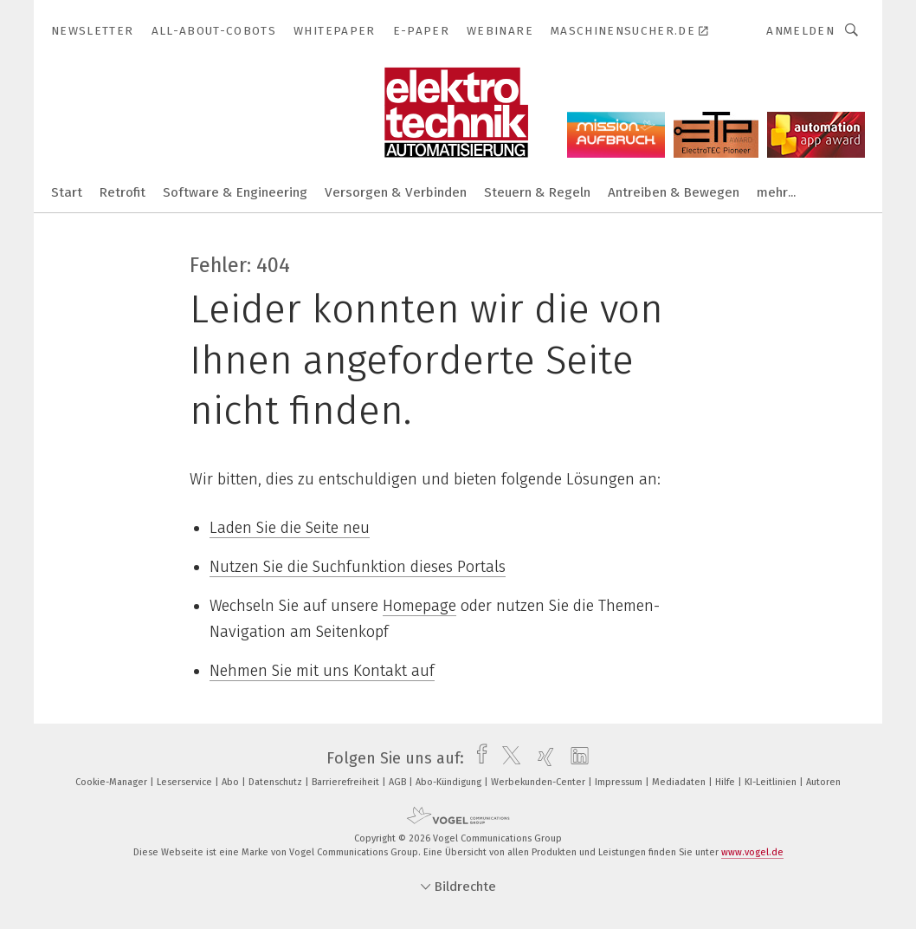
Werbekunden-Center (539, 782)
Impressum (620, 782)
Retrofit (122, 192)
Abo (232, 782)
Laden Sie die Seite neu (290, 527)
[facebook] (477, 758)
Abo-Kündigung (450, 782)
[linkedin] (575, 758)
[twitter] (507, 758)
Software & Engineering (235, 192)
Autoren (823, 782)
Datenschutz (276, 782)
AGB (399, 782)
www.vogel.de (752, 852)
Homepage (419, 605)
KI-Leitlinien (772, 782)
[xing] (541, 758)
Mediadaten (680, 782)
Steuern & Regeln (537, 192)
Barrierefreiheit (347, 782)
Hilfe (726, 782)
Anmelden (800, 30)
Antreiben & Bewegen (673, 192)
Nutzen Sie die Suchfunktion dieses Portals (358, 566)
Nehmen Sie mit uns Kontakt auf (322, 670)
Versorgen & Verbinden (396, 192)
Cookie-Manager (112, 782)
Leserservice (186, 782)
